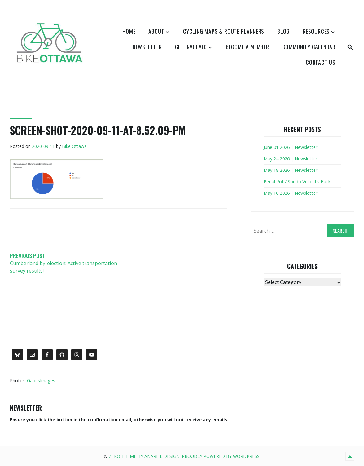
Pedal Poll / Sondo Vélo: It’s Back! (297, 181)
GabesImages (41, 381)
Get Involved (191, 47)
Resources (316, 31)
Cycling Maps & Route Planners (223, 31)
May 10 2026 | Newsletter (290, 193)
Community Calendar (308, 47)
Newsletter (147, 47)
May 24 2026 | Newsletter (290, 159)
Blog (283, 31)
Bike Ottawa (74, 146)
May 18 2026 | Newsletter (290, 170)
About (156, 31)
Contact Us (320, 62)
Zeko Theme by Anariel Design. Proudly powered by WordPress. (185, 456)
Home (128, 31)
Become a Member (247, 47)
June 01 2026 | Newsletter (290, 147)
